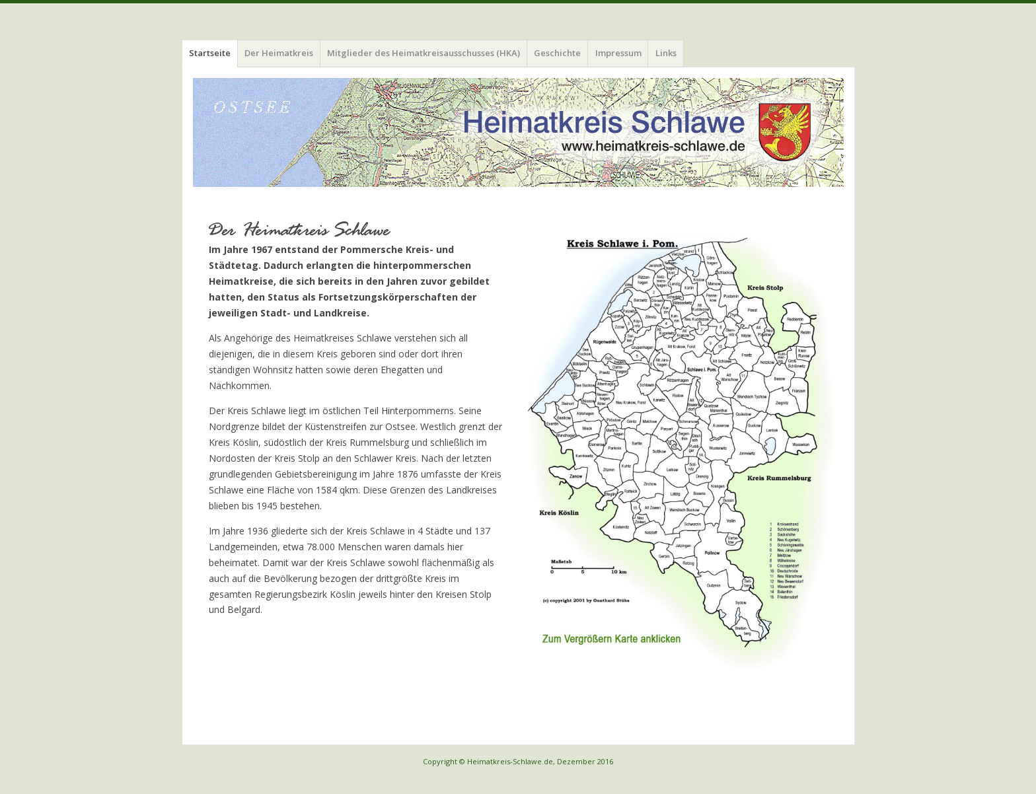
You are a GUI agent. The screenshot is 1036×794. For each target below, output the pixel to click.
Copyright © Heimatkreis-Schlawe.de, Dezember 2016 (518, 761)
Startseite (210, 53)
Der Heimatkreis (278, 53)
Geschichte (557, 53)
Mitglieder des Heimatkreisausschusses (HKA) (423, 53)
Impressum (618, 53)
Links (666, 53)
